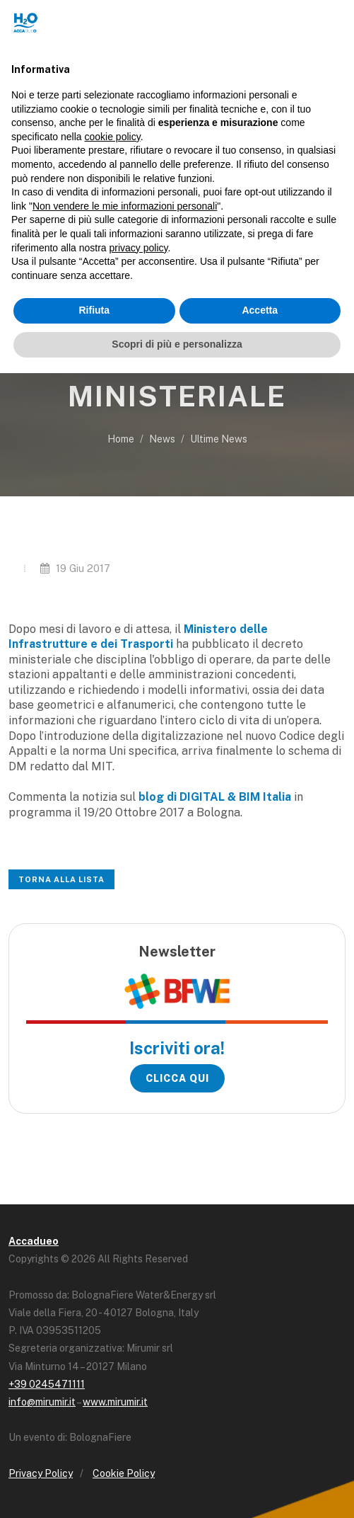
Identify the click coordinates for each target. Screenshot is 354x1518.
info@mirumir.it (42, 1402)
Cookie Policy (124, 1473)
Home (120, 439)
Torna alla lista (61, 879)
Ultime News (218, 439)
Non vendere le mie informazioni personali (125, 206)
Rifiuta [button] (94, 310)
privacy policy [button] (139, 247)
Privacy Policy (40, 1473)
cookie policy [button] (113, 136)
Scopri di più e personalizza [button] (177, 344)
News (162, 439)
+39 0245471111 (46, 1384)
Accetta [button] (260, 310)
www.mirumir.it (115, 1402)
